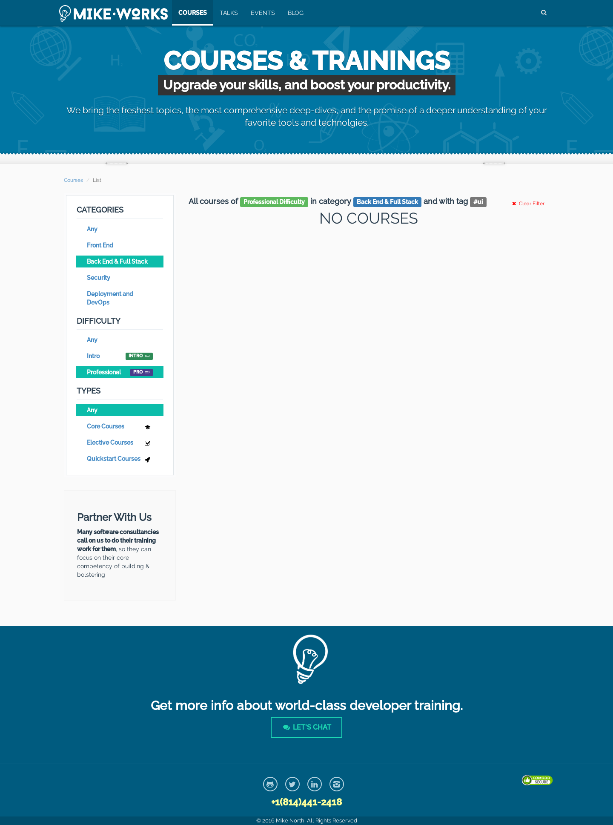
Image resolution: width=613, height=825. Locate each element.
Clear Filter (527, 204)
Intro (120, 356)
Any (92, 229)
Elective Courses (120, 443)
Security (98, 277)
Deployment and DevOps (110, 298)
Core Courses (120, 427)
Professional (120, 372)
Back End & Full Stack (117, 261)
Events (261, 12)
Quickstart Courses (120, 459)
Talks (227, 12)
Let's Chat (306, 727)
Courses (191, 12)
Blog (294, 12)
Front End (100, 245)
